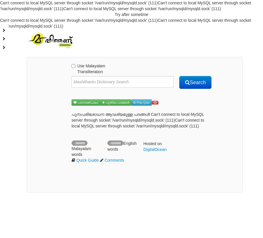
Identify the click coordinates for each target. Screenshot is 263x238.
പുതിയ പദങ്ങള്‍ (115, 102)
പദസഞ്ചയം (86, 102)
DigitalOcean (155, 149)
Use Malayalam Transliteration (88, 69)
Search (195, 82)
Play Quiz (141, 102)
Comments (114, 160)
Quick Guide (87, 160)
